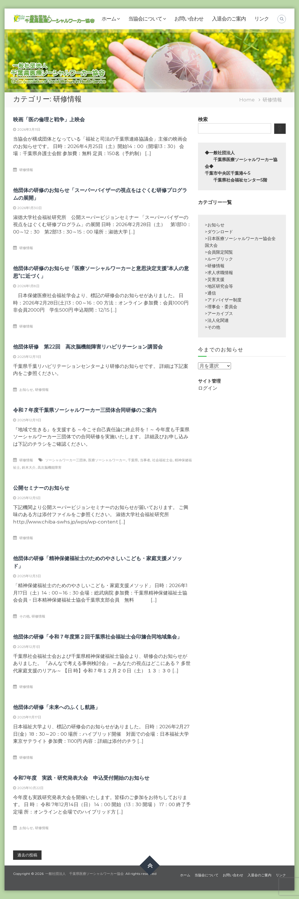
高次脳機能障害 (49, 467)
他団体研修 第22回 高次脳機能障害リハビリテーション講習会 (88, 347)
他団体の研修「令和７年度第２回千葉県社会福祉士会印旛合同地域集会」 (97, 637)
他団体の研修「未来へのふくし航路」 (56, 707)
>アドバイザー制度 (223, 300)
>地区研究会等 (219, 286)
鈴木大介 (29, 467)
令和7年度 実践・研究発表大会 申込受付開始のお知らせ (81, 778)
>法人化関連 (217, 320)
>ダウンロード (219, 231)
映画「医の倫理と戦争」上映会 (49, 119)
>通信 (210, 293)
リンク (261, 19)
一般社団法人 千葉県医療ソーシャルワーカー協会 (84, 873)
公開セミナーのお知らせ (41, 488)
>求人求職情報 (219, 272)
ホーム (109, 19)
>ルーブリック (219, 259)
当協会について (145, 19)
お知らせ (26, 389)
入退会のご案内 (229, 19)
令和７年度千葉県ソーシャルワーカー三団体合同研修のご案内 (84, 410)
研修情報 (26, 170)
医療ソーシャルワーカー (107, 460)
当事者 (145, 460)
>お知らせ (214, 225)
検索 (203, 119)
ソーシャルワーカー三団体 (65, 460)
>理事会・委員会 (221, 306)
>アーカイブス (219, 313)
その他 (24, 616)
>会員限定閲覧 (219, 252)
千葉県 (133, 460)
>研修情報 (214, 265)
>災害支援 (214, 279)
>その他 (212, 327)
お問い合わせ (188, 19)
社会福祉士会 (162, 460)
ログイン (207, 388)
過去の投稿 (27, 855)
